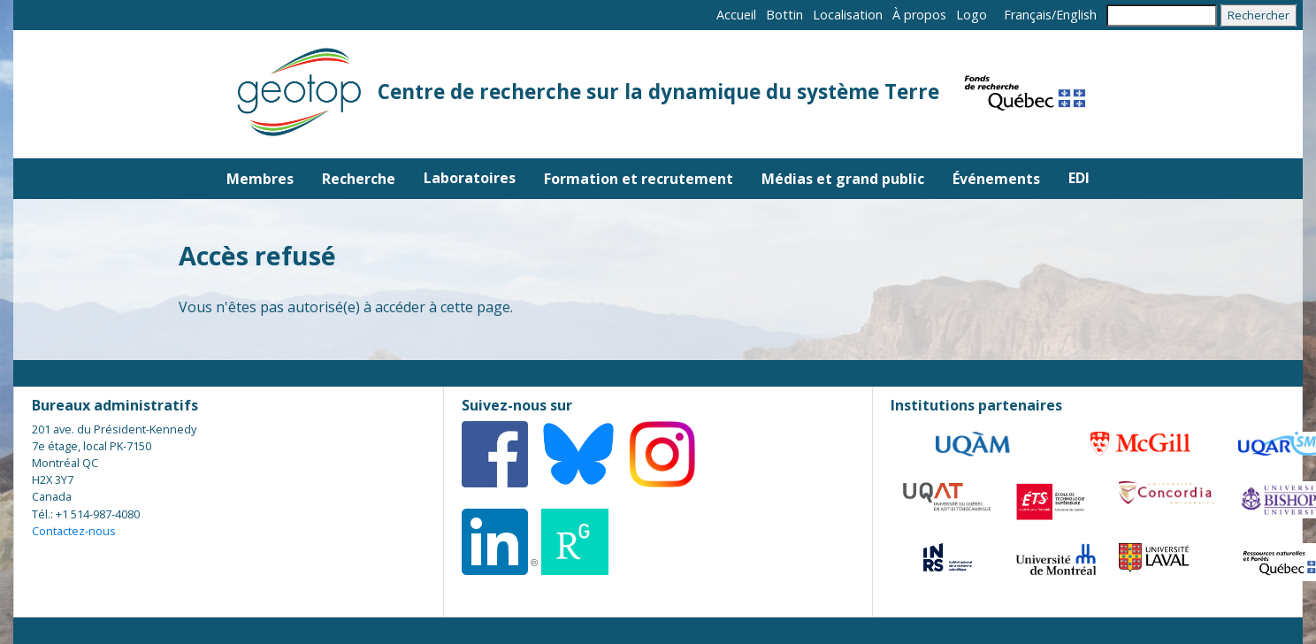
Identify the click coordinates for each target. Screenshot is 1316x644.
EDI (1079, 178)
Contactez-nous (74, 531)
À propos (919, 14)
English (1076, 14)
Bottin (784, 14)
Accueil (736, 14)
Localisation (848, 14)
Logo (971, 14)
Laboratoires (470, 178)
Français (1028, 14)
